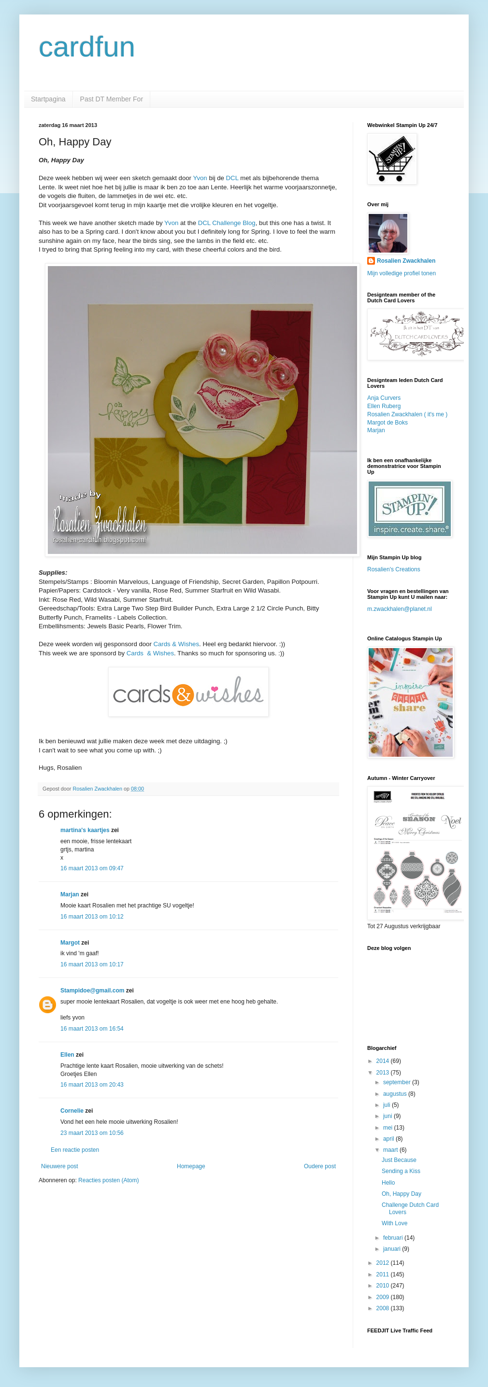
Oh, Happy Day (401, 1193)
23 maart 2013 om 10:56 (92, 1133)
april (389, 1138)
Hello (388, 1182)
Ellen (67, 1054)
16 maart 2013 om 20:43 (92, 1084)
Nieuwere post (59, 1166)
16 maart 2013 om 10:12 (92, 916)
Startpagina (48, 99)
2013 (383, 1072)
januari (392, 1248)
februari (393, 1237)
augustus (395, 1093)
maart (391, 1149)
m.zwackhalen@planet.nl (399, 609)
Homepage (191, 1166)
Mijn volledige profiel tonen (401, 273)
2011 (383, 1274)
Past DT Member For (111, 99)
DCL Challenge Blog (227, 222)
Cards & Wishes (177, 644)
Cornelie (72, 1110)
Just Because (399, 1160)
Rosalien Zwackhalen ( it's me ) (407, 414)
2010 (383, 1285)
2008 (383, 1308)
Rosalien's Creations (393, 569)
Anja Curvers (384, 398)
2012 (383, 1263)
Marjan (70, 894)
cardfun (87, 46)
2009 (383, 1297)
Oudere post (320, 1166)
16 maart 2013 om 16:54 (92, 1028)
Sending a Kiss (401, 1171)
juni (388, 1116)
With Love (394, 1223)
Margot (70, 942)
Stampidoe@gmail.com (92, 990)
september (397, 1082)
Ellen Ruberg (384, 406)
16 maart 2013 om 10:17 (92, 964)
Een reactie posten (75, 1149)
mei (388, 1127)
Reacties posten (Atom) (108, 1180)
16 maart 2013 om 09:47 (92, 868)
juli (387, 1105)
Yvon (200, 178)
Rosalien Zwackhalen (406, 260)
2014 (383, 1061)
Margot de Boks (387, 422)
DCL (232, 178)
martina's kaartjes (85, 830)
